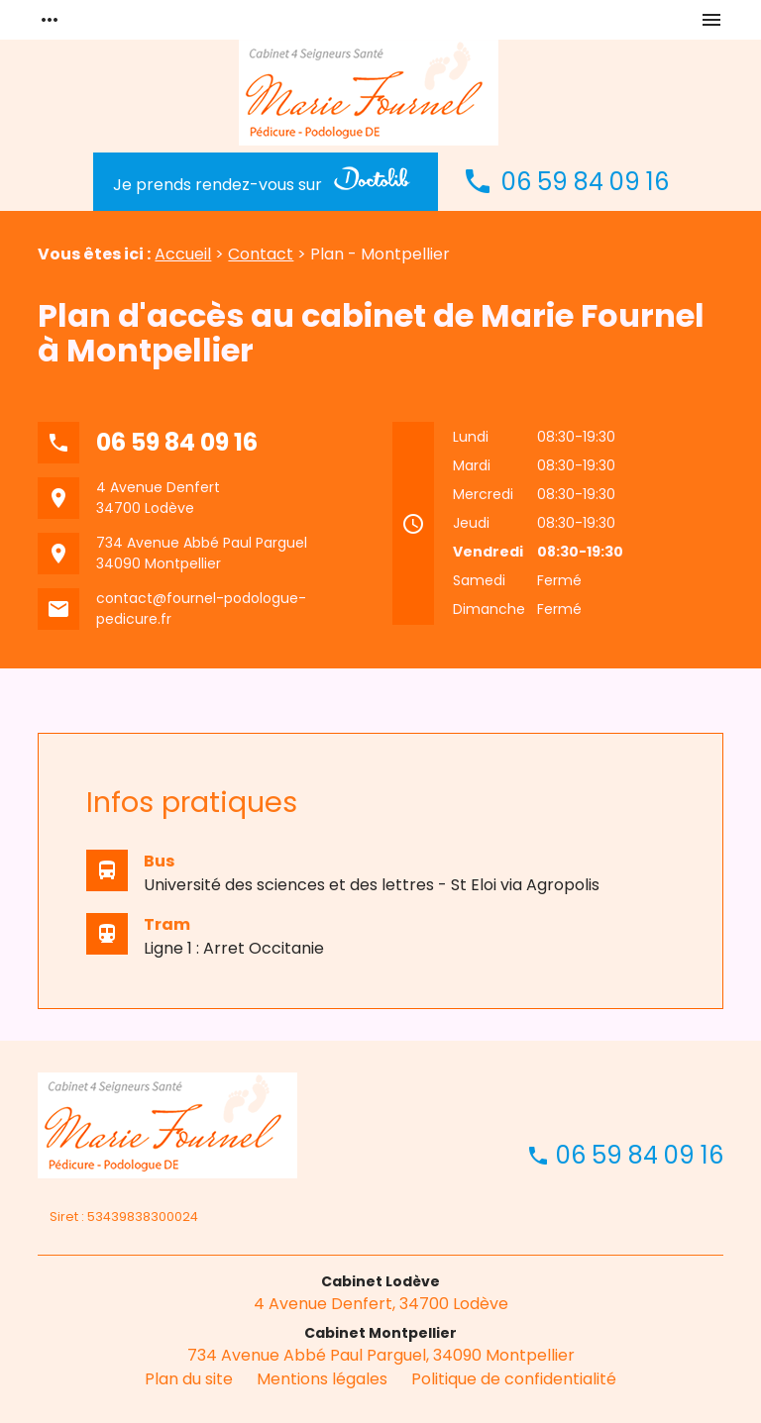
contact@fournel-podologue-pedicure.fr (201, 608)
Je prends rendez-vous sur (265, 181)
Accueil (183, 254)
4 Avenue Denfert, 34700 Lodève (381, 1303)
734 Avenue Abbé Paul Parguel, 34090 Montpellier (381, 1355)
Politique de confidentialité (513, 1379)
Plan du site (189, 1379)
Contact (260, 254)
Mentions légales (322, 1379)
